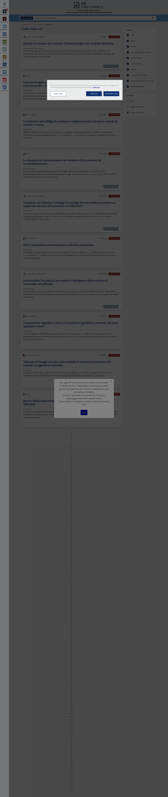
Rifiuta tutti (94, 93)
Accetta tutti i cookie (111, 93)
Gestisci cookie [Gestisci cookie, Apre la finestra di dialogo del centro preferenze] (58, 93)
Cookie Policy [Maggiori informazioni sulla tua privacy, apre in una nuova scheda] (96, 87)
